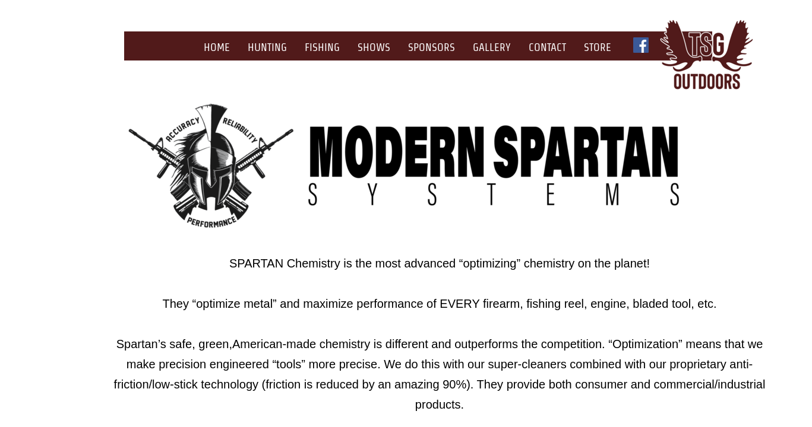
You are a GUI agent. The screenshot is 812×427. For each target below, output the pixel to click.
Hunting (267, 47)
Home (217, 47)
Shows (374, 47)
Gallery (492, 47)
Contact (547, 47)
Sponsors (431, 47)
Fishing (322, 47)
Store (597, 47)
